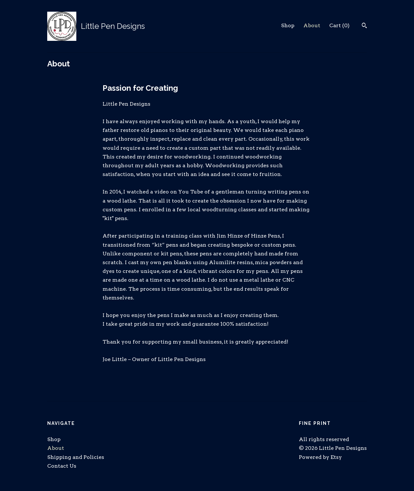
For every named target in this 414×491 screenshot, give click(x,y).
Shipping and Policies (75, 457)
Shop (287, 25)
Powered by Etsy (320, 457)
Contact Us (61, 466)
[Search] (364, 26)
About (311, 25)
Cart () (339, 25)
